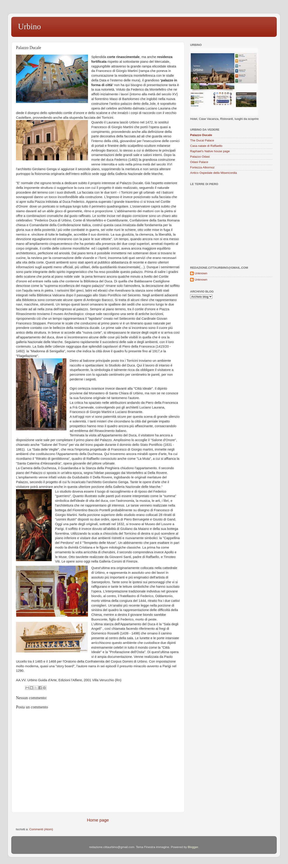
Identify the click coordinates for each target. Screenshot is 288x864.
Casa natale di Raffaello (206, 145)
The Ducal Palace (202, 140)
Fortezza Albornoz (202, 167)
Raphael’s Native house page (210, 151)
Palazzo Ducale (201, 135)
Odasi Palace (199, 162)
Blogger (193, 847)
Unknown (201, 273)
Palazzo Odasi (200, 156)
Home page (98, 820)
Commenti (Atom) (41, 829)
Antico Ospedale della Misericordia (213, 172)
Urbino (29, 26)
